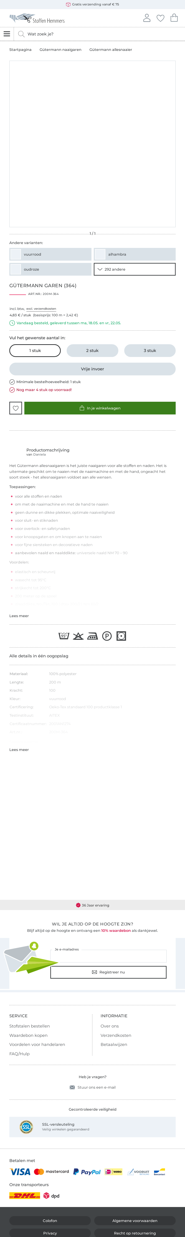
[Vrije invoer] (92, 369)
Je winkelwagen (174, 17)
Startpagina (20, 50)
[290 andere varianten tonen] (135, 269)
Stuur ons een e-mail (93, 1087)
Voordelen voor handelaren (37, 1044)
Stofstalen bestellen (29, 1026)
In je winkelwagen (100, 408)
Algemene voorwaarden (134, 1221)
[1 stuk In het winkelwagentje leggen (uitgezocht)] (35, 350)
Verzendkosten (116, 1035)
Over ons (110, 1026)
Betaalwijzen (114, 1044)
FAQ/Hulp (19, 1053)
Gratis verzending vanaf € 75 (92, 4)
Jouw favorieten (160, 17)
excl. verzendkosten (41, 308)
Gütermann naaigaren (60, 50)
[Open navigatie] (7, 34)
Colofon (50, 1221)
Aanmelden (147, 17)
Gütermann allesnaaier (110, 50)
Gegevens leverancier (24, 741)
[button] (15, 408)
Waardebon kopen (28, 1035)
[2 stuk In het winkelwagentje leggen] (92, 350)
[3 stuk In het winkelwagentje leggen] (150, 350)
